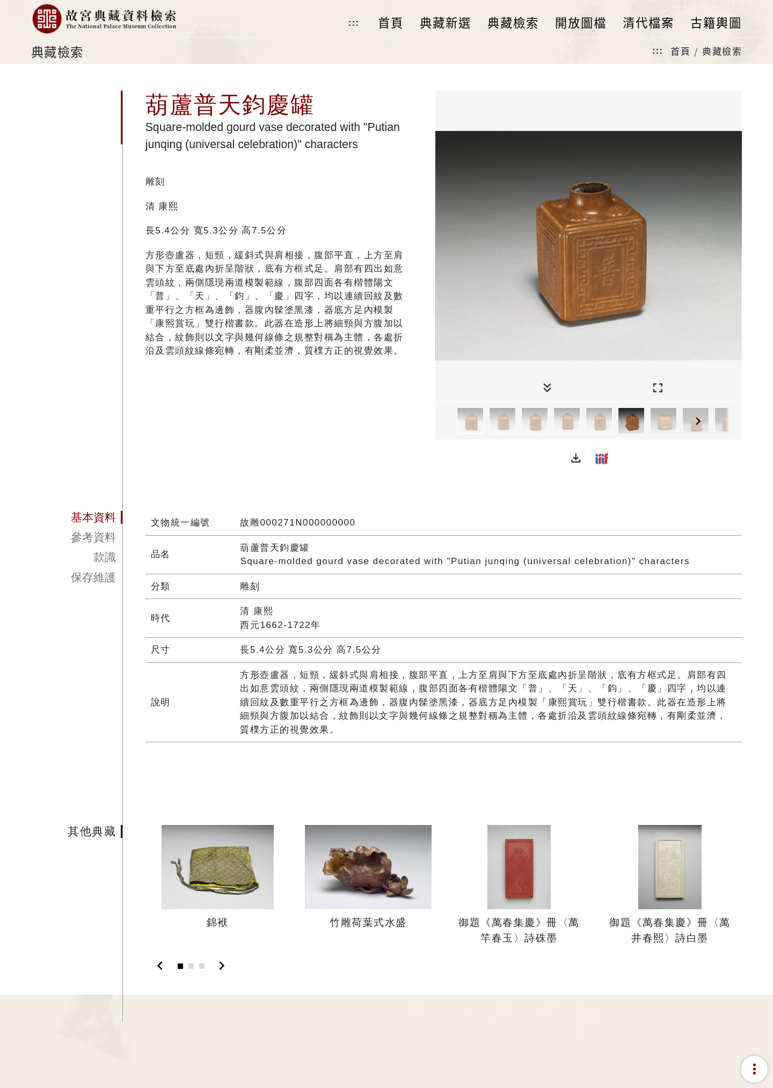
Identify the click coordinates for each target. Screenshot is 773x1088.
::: (353, 22)
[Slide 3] (202, 966)
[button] (576, 458)
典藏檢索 (722, 50)
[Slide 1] (180, 966)
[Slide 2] (191, 966)
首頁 (680, 50)
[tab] (76, 517)
